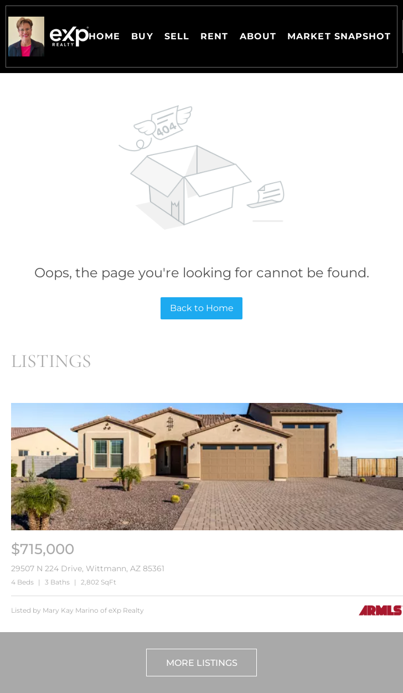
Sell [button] (176, 36)
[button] (26, 36)
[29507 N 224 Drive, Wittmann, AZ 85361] (207, 528)
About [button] (258, 36)
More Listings (201, 663)
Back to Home (202, 308)
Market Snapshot (339, 36)
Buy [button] (142, 36)
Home (104, 36)
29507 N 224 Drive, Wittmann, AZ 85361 (87, 568)
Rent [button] (214, 36)
